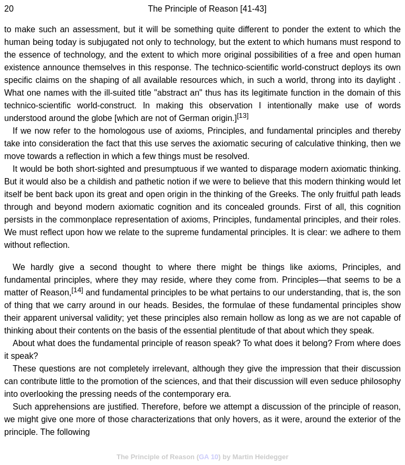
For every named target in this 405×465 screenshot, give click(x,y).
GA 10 (208, 457)
